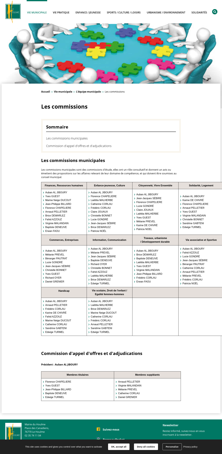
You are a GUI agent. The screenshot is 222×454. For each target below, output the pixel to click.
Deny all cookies (146, 447)
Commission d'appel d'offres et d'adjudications (78, 146)
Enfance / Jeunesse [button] (88, 12)
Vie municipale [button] (37, 12)
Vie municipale (63, 91)
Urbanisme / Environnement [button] (166, 12)
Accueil (45, 91)
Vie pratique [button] (61, 12)
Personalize (172, 447)
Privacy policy (190, 446)
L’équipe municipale (88, 91)
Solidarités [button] (199, 12)
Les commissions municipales (67, 138)
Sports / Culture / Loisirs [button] (124, 12)
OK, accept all (118, 447)
